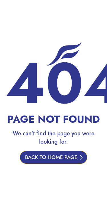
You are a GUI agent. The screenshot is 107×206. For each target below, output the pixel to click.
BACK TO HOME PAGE (51, 157)
